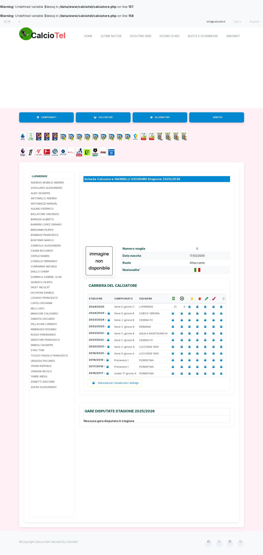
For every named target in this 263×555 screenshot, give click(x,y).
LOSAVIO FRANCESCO (44, 297)
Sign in (237, 21)
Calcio (52, 35)
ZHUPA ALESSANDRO (44, 387)
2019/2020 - (100, 353)
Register (254, 21)
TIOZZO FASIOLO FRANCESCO (49, 355)
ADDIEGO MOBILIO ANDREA (47, 182)
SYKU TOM (37, 350)
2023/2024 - (100, 320)
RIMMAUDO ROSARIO (43, 329)
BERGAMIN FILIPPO (42, 229)
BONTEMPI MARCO (42, 240)
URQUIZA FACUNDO (43, 360)
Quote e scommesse (203, 36)
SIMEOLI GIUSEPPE (42, 345)
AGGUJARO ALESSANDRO (46, 187)
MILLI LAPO (37, 308)
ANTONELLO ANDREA (44, 198)
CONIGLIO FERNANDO (44, 261)
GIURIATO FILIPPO (41, 282)
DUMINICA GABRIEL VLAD (46, 276)
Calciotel (72, 541)
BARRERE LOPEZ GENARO (46, 224)
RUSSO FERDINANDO (43, 334)
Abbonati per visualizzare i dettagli (115, 383)
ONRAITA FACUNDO (43, 318)
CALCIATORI (103, 117)
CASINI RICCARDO (42, 250)
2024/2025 (96, 306)
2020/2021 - (100, 347)
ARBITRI (217, 117)
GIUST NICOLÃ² (40, 287)
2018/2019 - (99, 360)
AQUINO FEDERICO (42, 208)
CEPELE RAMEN (40, 256)
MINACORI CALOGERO (44, 313)
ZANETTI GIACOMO (43, 381)
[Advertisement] (131, 76)
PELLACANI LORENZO (44, 323)
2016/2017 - (99, 373)
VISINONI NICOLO (41, 371)
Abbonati (233, 36)
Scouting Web (140, 36)
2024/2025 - (100, 313)
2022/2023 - (100, 327)
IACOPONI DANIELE (42, 292)
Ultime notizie (111, 36)
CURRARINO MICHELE (44, 266)
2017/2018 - (99, 367)
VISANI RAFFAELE (41, 365)
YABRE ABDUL (39, 376)
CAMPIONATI (46, 117)
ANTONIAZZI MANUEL (44, 203)
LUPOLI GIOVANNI (41, 303)
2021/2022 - (100, 333)
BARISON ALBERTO (42, 219)
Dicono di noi (169, 36)
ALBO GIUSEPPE (40, 193)
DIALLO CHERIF (40, 271)
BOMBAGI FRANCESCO (45, 234)
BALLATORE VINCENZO (45, 214)
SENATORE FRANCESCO (45, 339)
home (88, 36)
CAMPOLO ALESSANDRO (46, 245)
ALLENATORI (159, 117)
